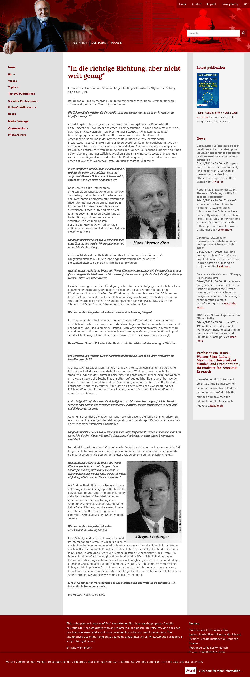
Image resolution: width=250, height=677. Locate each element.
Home (183, 4)
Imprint (211, 4)
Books (12, 114)
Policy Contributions (22, 107)
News (11, 67)
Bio (11, 74)
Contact (197, 4)
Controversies (18, 128)
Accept (190, 670)
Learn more (225, 229)
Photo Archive (17, 135)
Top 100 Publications (21, 93)
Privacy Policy (230, 4)
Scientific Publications (23, 101)
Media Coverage (18, 121)
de (245, 4)
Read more (223, 266)
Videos (13, 81)
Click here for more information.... (221, 671)
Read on (218, 181)
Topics (13, 87)
